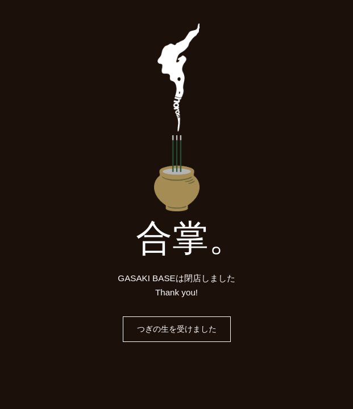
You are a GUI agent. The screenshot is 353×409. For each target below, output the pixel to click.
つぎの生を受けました (177, 328)
